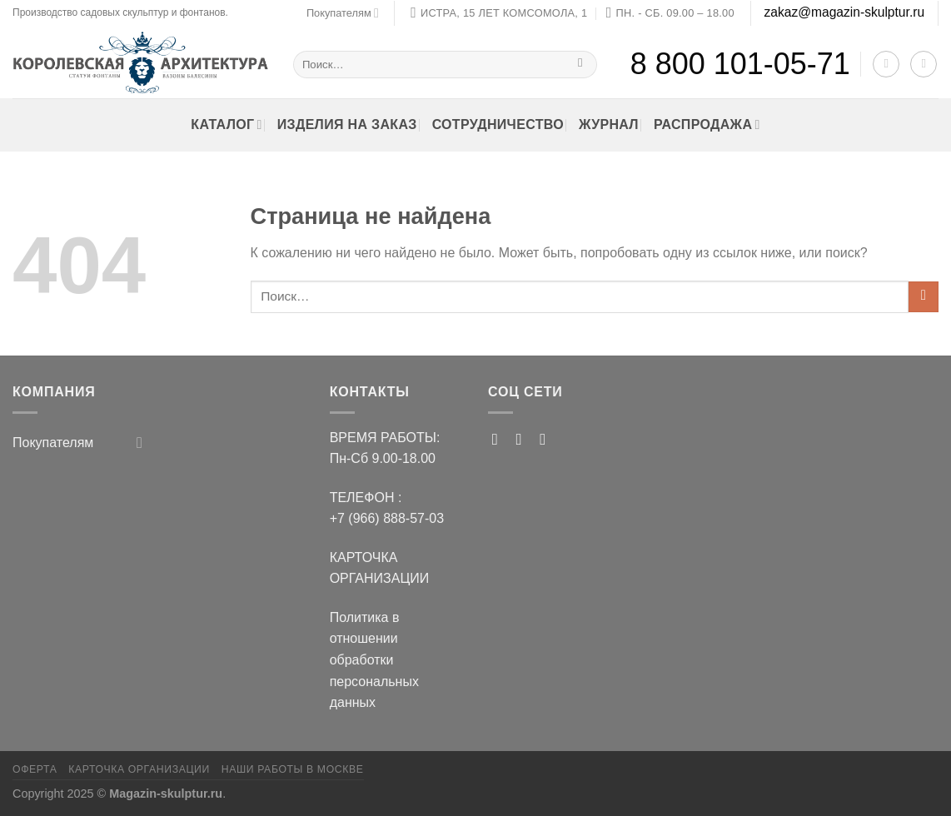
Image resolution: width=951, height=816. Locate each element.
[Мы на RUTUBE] (524, 439)
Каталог (226, 124)
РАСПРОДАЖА (707, 124)
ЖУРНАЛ (609, 124)
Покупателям (342, 13)
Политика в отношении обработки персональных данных (374, 659)
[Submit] (581, 64)
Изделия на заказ (347, 124)
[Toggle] (140, 442)
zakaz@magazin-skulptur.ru (844, 12)
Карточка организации (139, 769)
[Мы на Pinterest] (500, 439)
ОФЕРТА (34, 769)
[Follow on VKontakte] (547, 439)
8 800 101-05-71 (740, 64)
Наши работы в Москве (293, 769)
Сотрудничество (498, 124)
